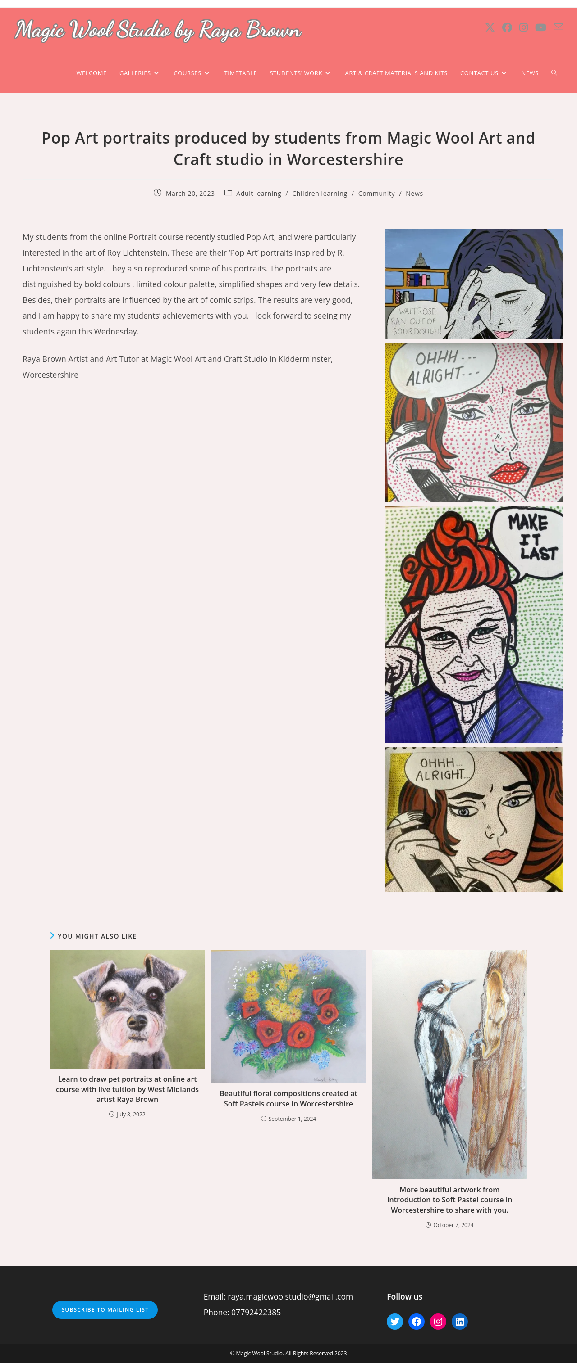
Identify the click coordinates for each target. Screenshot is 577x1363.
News (414, 193)
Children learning (319, 193)
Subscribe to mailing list (105, 1309)
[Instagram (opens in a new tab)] (523, 27)
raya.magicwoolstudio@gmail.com (290, 1296)
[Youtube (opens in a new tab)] (540, 27)
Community (376, 193)
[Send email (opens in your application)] (558, 27)
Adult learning (258, 193)
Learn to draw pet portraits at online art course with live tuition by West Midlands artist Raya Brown (127, 1089)
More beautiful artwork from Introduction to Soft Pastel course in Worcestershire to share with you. (450, 1200)
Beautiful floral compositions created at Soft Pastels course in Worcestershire (288, 1098)
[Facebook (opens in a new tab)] (507, 27)
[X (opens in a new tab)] (490, 27)
